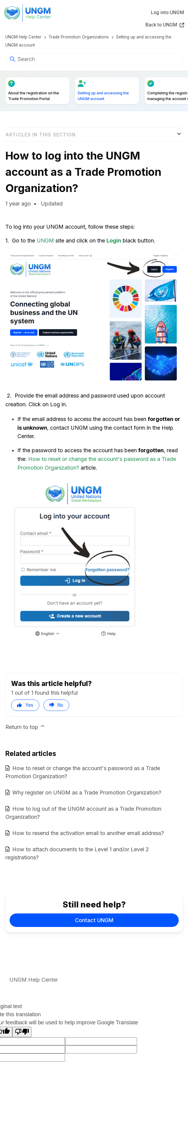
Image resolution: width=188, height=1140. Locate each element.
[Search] (94, 59)
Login (113, 240)
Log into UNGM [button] (167, 12)
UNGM (45, 240)
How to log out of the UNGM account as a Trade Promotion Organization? (83, 813)
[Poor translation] (21, 1032)
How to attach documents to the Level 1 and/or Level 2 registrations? (77, 853)
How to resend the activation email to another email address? (88, 833)
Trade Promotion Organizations (79, 37)
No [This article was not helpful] (60, 705)
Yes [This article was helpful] (29, 705)
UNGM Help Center (23, 37)
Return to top (25, 726)
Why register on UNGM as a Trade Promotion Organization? (86, 792)
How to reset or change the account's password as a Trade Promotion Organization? (82, 772)
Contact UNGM (94, 920)
